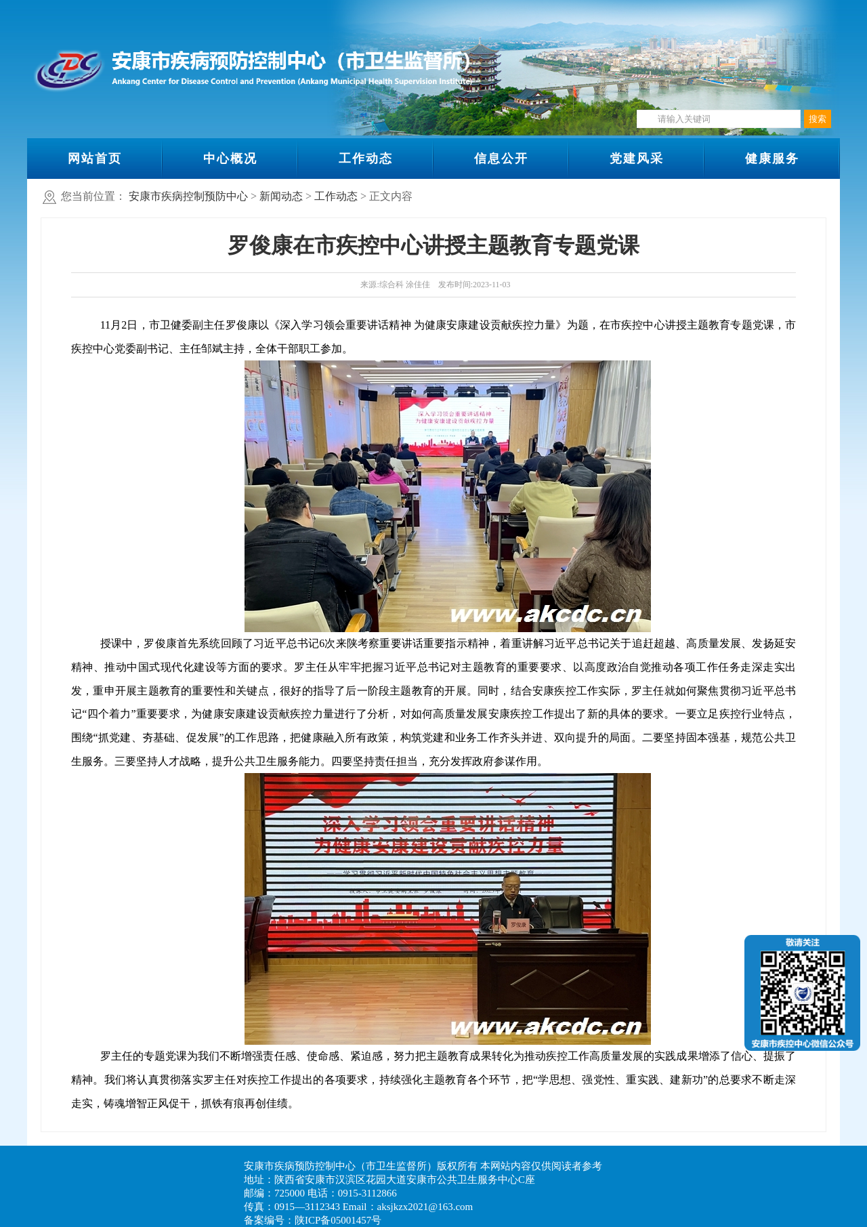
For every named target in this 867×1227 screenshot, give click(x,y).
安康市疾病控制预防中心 (188, 196)
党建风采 (637, 158)
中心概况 (230, 158)
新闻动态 (281, 196)
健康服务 (772, 158)
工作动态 (366, 158)
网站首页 (95, 158)
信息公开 (501, 158)
